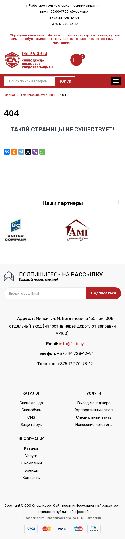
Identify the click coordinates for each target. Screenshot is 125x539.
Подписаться (103, 293)
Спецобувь (31, 410)
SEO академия (91, 518)
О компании (31, 463)
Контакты (31, 477)
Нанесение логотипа (93, 424)
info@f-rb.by (71, 343)
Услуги (31, 455)
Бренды (31, 470)
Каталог (31, 448)
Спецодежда (31, 403)
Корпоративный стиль (93, 410)
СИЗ (31, 417)
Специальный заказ (94, 417)
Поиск (65, 81)
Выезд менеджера (94, 403)
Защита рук (31, 424)
